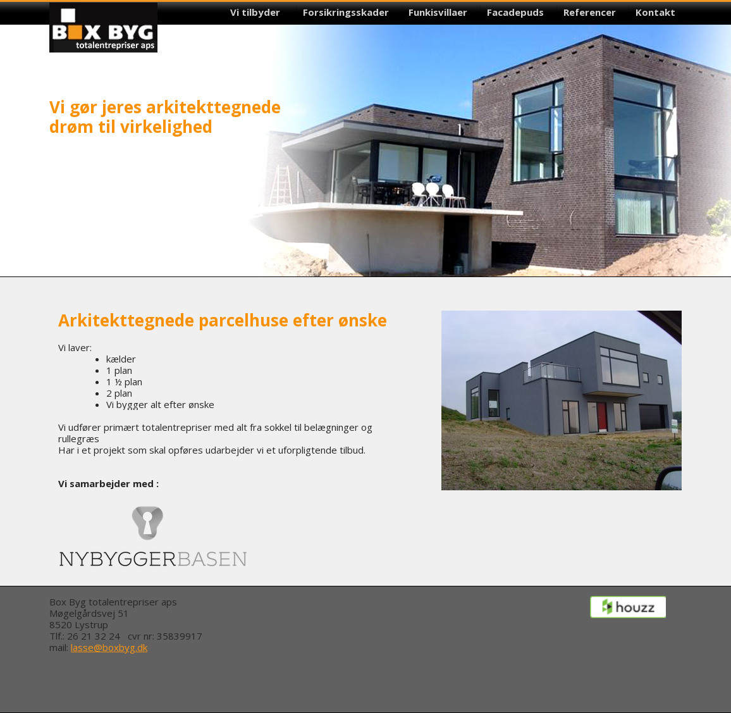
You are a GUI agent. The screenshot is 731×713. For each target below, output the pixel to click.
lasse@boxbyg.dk (109, 647)
